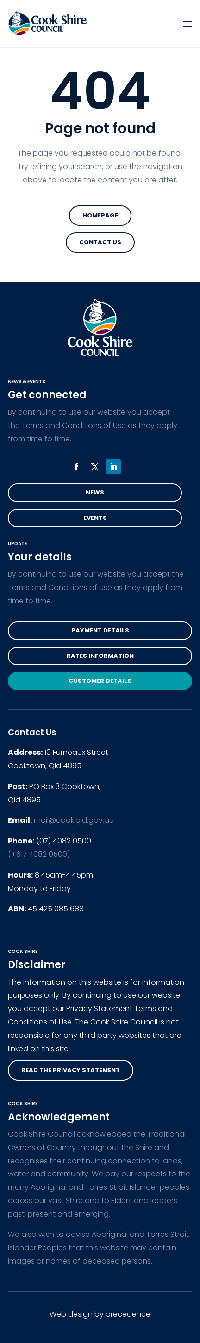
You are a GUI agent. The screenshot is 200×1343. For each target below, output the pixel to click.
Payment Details (100, 630)
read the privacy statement (70, 1070)
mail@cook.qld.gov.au (74, 820)
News (95, 492)
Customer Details (100, 680)
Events (95, 517)
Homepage (100, 215)
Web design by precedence (100, 1314)
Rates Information (100, 655)
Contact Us (100, 242)
